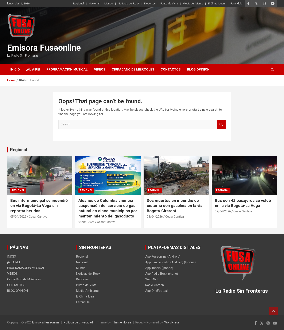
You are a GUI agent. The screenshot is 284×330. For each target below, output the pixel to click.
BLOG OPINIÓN (198, 69)
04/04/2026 (86, 222)
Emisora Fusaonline (44, 48)
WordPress (172, 322)
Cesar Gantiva (38, 216)
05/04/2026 (18, 216)
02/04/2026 (223, 211)
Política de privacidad (78, 322)
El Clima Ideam (217, 3)
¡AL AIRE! (33, 69)
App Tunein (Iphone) (159, 268)
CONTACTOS (171, 69)
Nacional (94, 3)
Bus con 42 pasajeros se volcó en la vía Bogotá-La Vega (243, 203)
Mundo (108, 3)
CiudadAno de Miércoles (133, 69)
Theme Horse (121, 322)
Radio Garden (154, 285)
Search (221, 124)
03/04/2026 (155, 216)
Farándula (236, 3)
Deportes (150, 3)
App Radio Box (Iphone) (161, 274)
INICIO (15, 69)
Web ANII (151, 279)
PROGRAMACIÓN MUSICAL (67, 69)
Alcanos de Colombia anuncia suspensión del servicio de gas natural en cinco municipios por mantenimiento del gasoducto (107, 208)
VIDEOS (99, 69)
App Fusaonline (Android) (162, 256)
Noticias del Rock (128, 3)
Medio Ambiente (193, 3)
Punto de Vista (169, 3)
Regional (78, 3)
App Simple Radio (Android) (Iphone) (170, 262)
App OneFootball (156, 291)
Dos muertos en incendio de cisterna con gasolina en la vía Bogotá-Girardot (174, 205)
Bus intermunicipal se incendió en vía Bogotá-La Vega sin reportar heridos (39, 205)
